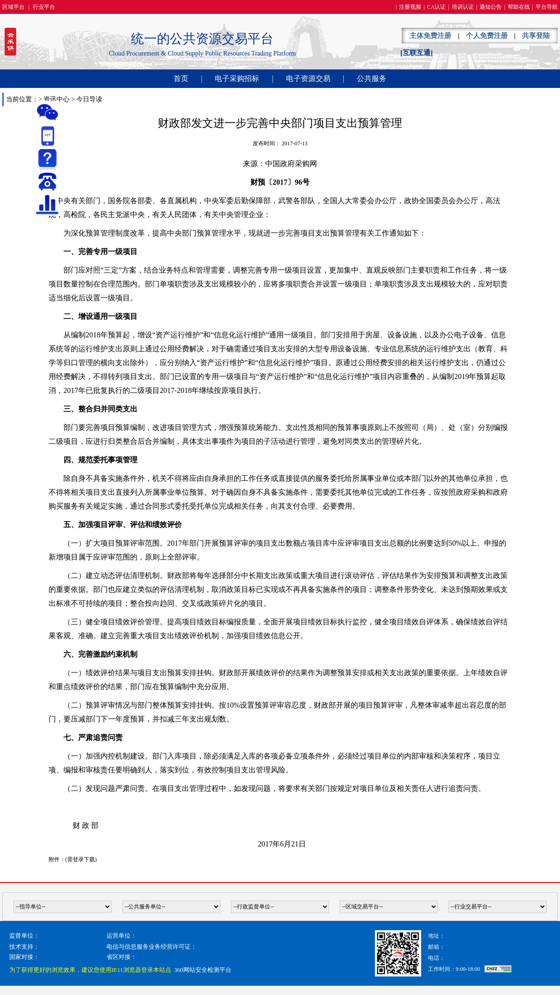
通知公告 (490, 7)
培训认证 (463, 7)
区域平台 (13, 7)
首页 (181, 78)
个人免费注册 (487, 35)
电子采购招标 (237, 78)
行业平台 (44, 7)
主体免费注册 (430, 35)
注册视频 (410, 7)
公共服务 (371, 78)
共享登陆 (536, 35)
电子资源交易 (308, 78)
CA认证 (436, 7)
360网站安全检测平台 (202, 969)
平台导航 (546, 7)
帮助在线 (519, 7)
